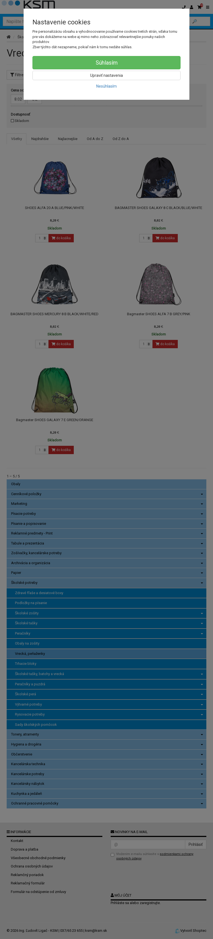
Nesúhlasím (106, 86)
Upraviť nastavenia (106, 75)
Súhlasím (107, 62)
